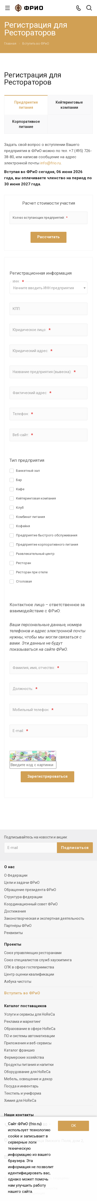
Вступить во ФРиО (22, 993)
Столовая (24, 581)
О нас (9, 867)
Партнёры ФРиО (18, 926)
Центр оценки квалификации (29, 974)
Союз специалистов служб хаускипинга (38, 960)
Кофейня (23, 526)
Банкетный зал (28, 471)
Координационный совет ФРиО (31, 904)
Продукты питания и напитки (29, 1065)
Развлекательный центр (35, 554)
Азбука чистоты (17, 981)
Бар (19, 480)
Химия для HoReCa (20, 1100)
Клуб (20, 507)
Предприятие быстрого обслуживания (46, 535)
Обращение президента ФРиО (30, 890)
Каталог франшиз (19, 1050)
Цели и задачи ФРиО (22, 882)
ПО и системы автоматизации (29, 1036)
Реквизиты (13, 933)
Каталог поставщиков (25, 1006)
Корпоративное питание (26, 124)
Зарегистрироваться (47, 776)
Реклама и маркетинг (22, 1021)
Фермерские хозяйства (24, 1057)
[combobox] (48, 288)
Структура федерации (23, 897)
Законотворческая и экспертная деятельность (44, 918)
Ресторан (23, 563)
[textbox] (48, 288)
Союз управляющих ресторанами (33, 953)
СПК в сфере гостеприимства (29, 967)
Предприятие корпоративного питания (47, 544)
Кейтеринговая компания (36, 498)
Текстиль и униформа (22, 1093)
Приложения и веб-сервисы (27, 1043)
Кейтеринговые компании (69, 104)
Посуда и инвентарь (21, 1086)
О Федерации (15, 875)
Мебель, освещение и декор (28, 1079)
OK (73, 1125)
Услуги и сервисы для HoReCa (29, 1014)
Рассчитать (48, 237)
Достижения (15, 911)
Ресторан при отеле (32, 572)
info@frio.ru (50, 163)
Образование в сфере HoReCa (29, 1029)
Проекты (12, 944)
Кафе (20, 489)
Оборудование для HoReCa (27, 1072)
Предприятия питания (26, 104)
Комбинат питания (30, 517)
